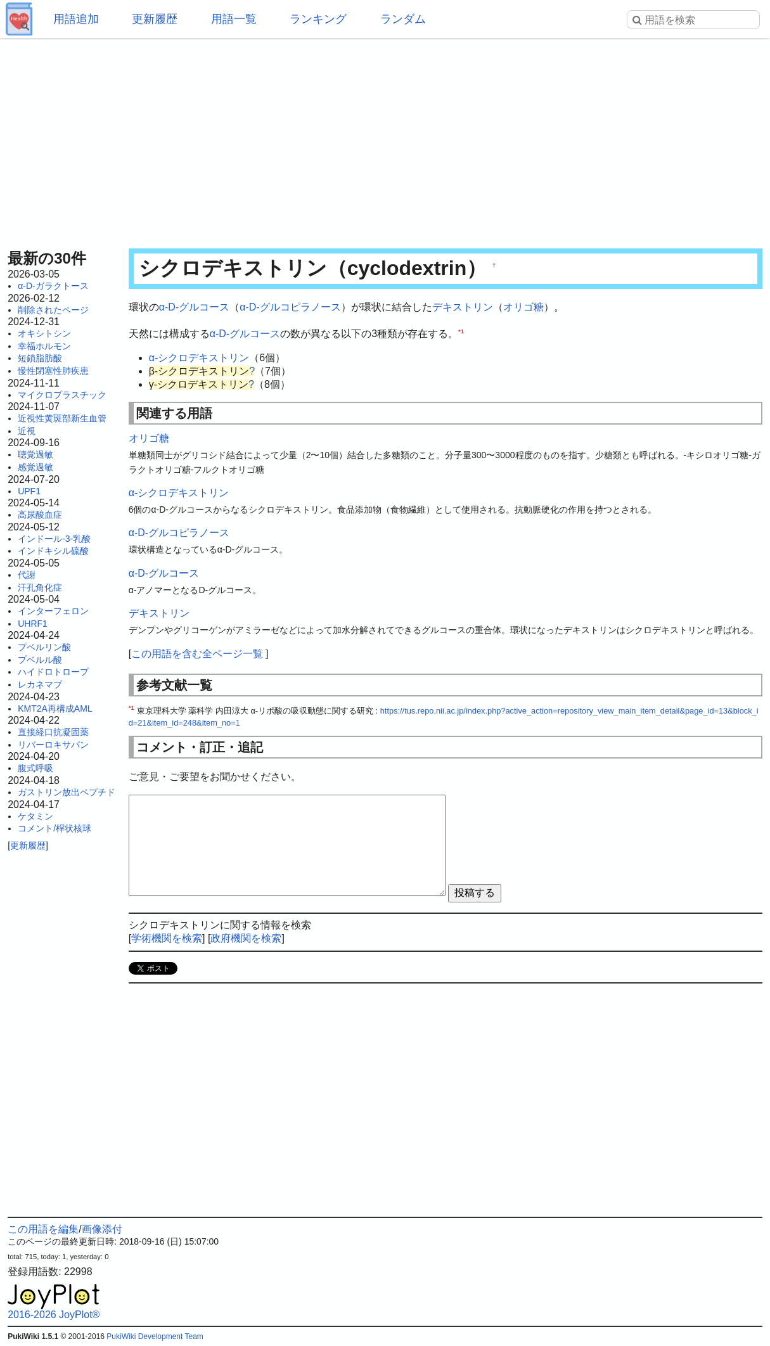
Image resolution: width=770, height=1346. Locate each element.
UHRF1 (33, 624)
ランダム (403, 19)
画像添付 (102, 1229)
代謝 (26, 575)
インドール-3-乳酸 (54, 539)
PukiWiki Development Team (154, 1336)
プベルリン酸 (44, 647)
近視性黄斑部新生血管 (62, 418)
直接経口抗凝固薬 (53, 732)
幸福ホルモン (44, 346)
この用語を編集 (43, 1229)
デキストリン (462, 307)
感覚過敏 (35, 467)
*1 (461, 330)
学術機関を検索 (166, 938)
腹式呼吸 (35, 768)
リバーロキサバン (53, 745)
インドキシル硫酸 (53, 551)
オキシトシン (44, 333)
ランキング (318, 19)
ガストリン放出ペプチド (66, 792)
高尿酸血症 (40, 515)
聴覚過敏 (35, 454)
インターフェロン (53, 611)
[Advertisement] (385, 139)
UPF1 (29, 491)
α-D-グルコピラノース (290, 307)
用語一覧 (234, 19)
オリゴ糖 (523, 307)
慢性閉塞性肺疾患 (53, 371)
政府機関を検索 (245, 938)
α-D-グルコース (194, 307)
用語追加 (76, 19)
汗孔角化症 (40, 587)
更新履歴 (154, 19)
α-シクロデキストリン (199, 357)
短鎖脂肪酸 (40, 358)
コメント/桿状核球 (54, 828)
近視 (26, 431)
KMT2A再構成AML (55, 708)
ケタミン (35, 816)
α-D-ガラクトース (53, 286)
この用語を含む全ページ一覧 (197, 653)
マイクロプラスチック (62, 395)
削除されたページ (53, 310)
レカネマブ (40, 684)
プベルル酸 (40, 660)
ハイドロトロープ (53, 672)
